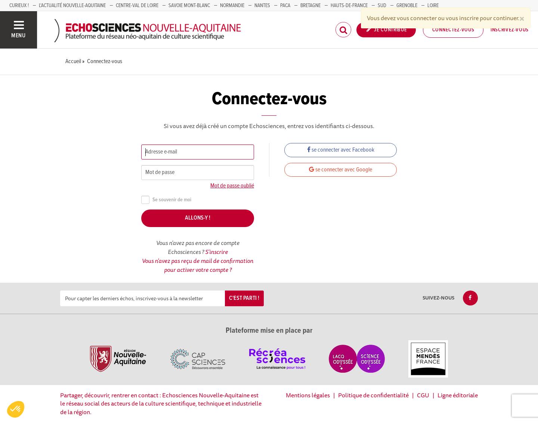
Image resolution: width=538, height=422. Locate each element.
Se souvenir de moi (166, 200)
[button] (16, 409)
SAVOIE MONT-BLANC (189, 5)
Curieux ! (19, 5)
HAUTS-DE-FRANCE (349, 5)
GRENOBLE (406, 5)
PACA (285, 5)
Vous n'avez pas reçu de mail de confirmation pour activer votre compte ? (197, 265)
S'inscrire (216, 252)
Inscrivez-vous (510, 30)
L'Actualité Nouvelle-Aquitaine (72, 5)
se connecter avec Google (340, 170)
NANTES (262, 5)
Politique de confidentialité (373, 395)
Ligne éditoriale (457, 395)
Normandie (232, 5)
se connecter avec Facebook (340, 150)
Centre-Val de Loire (137, 5)
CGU (423, 395)
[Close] (522, 17)
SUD (382, 5)
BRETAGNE (310, 5)
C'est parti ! (244, 298)
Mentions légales (308, 395)
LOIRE (433, 5)
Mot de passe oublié (232, 186)
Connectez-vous (453, 30)
